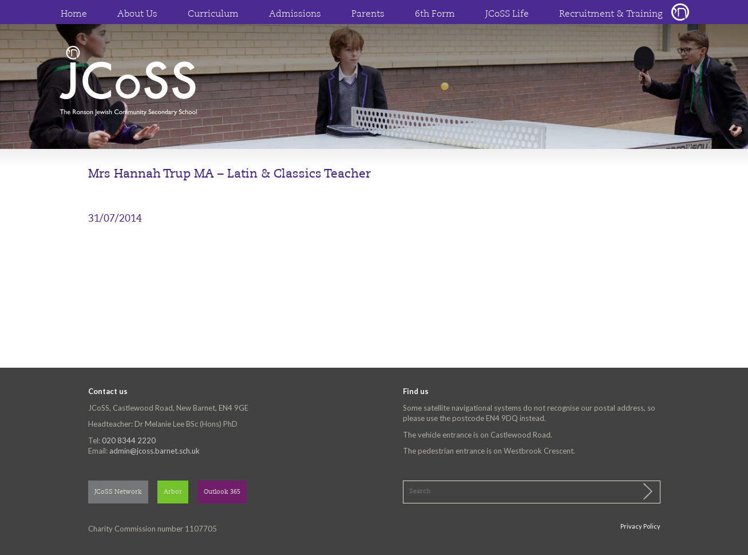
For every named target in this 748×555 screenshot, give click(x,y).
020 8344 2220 (129, 440)
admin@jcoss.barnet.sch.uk (154, 450)
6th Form (435, 14)
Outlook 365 (222, 492)
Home (74, 14)
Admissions (295, 14)
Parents (368, 14)
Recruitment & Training (611, 14)
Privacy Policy (640, 526)
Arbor (173, 492)
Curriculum (213, 14)
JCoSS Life (507, 14)
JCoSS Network (118, 492)
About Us (137, 14)
